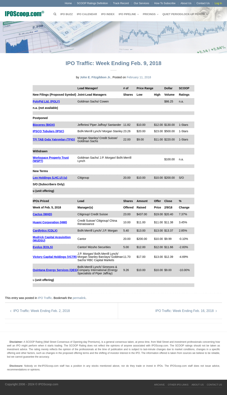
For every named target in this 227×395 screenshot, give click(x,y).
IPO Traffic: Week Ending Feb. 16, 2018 (186, 311)
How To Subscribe (165, 3)
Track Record (121, 3)
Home (68, 3)
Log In (218, 3)
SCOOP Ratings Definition (92, 3)
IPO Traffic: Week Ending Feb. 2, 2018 (40, 311)
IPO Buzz (66, 14)
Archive (159, 384)
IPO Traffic (45, 298)
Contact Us (203, 3)
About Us (185, 3)
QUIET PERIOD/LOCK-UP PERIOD (183, 14)
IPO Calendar (87, 14)
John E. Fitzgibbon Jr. (95, 77)
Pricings (149, 14)
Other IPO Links (178, 384)
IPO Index (108, 14)
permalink (79, 298)
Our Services (141, 3)
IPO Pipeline (127, 14)
